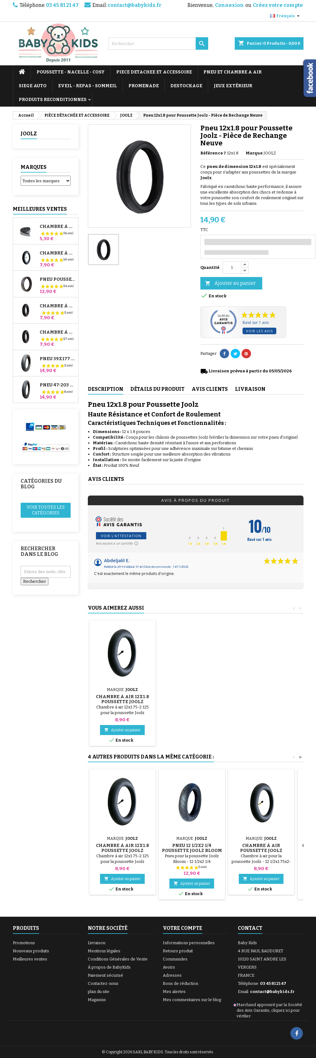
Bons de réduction (180, 983)
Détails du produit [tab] (157, 389)
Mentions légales (104, 951)
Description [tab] (105, 389)
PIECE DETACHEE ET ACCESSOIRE (154, 72)
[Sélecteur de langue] (285, 16)
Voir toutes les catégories (46, 510)
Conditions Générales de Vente (118, 959)
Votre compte (182, 928)
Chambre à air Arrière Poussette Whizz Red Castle (58, 332)
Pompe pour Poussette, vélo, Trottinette (122, 692)
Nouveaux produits (31, 951)
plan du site (98, 991)
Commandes (175, 959)
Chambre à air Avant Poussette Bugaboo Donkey (58, 306)
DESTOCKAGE (186, 85)
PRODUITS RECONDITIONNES (53, 99)
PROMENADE (143, 85)
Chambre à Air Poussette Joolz (261, 848)
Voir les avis (259, 331)
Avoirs (169, 967)
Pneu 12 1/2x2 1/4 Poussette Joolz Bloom (192, 848)
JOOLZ (29, 134)
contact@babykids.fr (135, 5)
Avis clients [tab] (210, 389)
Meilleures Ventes (40, 209)
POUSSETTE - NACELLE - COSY (71, 72)
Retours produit (178, 951)
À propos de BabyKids (109, 967)
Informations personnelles (189, 942)
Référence (211, 153)
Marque (254, 153)
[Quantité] (232, 267)
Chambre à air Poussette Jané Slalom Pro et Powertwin (58, 253)
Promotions (24, 942)
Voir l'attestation (121, 535)
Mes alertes (174, 991)
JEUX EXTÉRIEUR (233, 85)
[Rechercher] (158, 43)
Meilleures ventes (30, 959)
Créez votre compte (278, 5)
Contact (250, 928)
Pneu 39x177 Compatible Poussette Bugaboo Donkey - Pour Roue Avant (58, 358)
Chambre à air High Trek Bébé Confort (58, 226)
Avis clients (106, 479)
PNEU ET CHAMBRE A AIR (232, 72)
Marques (34, 167)
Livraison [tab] (250, 389)
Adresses (172, 975)
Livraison (96, 942)
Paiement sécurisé (105, 975)
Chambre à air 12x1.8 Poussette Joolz (261, 699)
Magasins (97, 999)
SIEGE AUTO (33, 85)
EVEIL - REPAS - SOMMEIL (87, 85)
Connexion (229, 5)
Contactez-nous (103, 983)
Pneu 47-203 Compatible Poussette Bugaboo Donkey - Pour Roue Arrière (58, 385)
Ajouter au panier (230, 283)
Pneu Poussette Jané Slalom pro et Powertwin (58, 279)
